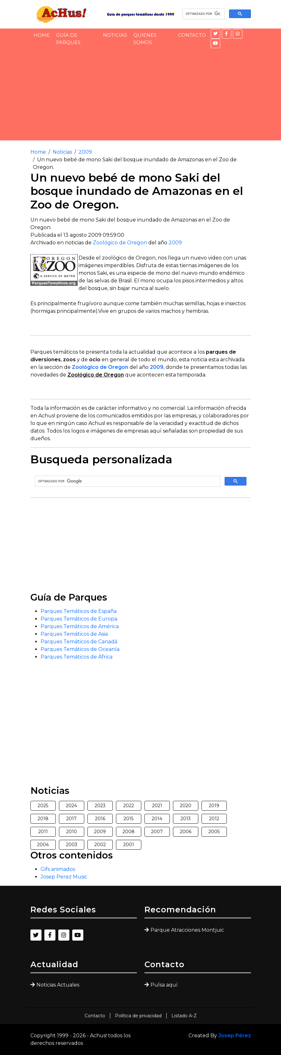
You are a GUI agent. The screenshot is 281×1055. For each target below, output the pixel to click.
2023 (100, 805)
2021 (157, 805)
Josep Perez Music (64, 877)
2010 (71, 831)
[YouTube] (215, 43)
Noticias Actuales (57, 985)
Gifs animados (58, 869)
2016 (100, 818)
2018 (43, 818)
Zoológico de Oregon (120, 243)
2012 (214, 818)
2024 (71, 805)
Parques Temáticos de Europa (79, 619)
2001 (128, 844)
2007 (157, 831)
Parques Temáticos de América (80, 626)
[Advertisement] (140, 96)
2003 (71, 844)
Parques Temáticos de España (79, 611)
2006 (185, 831)
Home (42, 35)
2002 (100, 844)
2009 (85, 152)
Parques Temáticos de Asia (74, 634)
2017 (71, 818)
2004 (43, 844)
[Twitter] (215, 34)
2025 (43, 805)
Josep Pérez (234, 1035)
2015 (128, 818)
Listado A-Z (184, 1016)
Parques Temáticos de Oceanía (80, 649)
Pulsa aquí (164, 985)
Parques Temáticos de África (76, 657)
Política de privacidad (138, 1016)
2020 (185, 805)
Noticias (115, 35)
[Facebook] (226, 34)
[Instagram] (237, 34)
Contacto (192, 35)
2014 (157, 818)
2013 (186, 818)
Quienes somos (144, 38)
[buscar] (203, 14)
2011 (43, 831)
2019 (214, 805)
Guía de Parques (68, 38)
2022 (128, 805)
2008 (129, 831)
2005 (214, 831)
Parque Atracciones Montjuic (187, 930)
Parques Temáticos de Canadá (79, 642)
